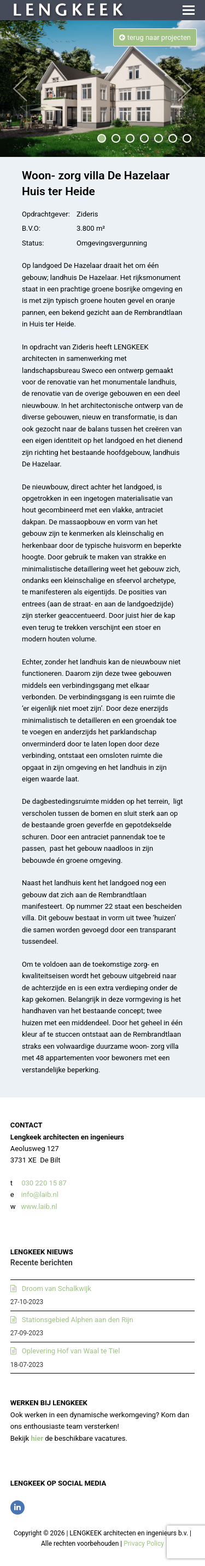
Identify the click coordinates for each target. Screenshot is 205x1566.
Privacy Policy (144, 1543)
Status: (33, 243)
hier (37, 1438)
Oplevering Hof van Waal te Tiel (71, 1351)
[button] (189, 10)
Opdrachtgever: (46, 214)
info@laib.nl (39, 1194)
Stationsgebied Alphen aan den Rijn (77, 1320)
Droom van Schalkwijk (56, 1288)
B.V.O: (31, 228)
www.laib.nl (38, 1206)
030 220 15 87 (44, 1183)
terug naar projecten (155, 37)
